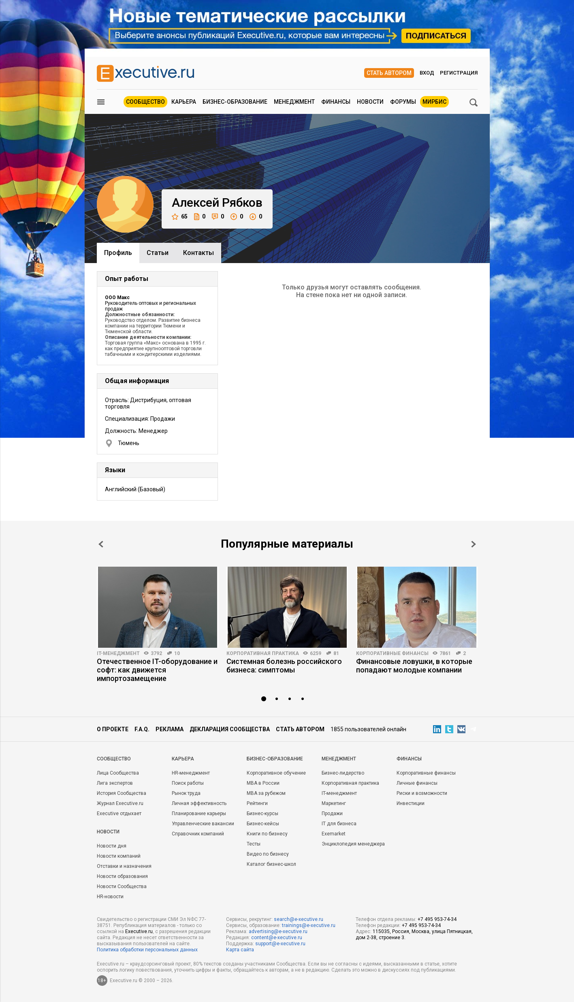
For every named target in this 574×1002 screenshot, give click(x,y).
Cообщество (114, 759)
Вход (427, 73)
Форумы (403, 101)
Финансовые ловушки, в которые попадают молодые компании (414, 665)
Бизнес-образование (235, 101)
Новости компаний (119, 856)
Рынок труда (186, 793)
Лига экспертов (115, 783)
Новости (370, 101)
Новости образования (122, 876)
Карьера (183, 101)
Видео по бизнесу (268, 854)
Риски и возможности (422, 793)
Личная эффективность (199, 803)
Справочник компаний (198, 834)
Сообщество (145, 101)
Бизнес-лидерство (343, 773)
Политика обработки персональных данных (147, 950)
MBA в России (263, 783)
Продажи (332, 813)
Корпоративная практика (262, 653)
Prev (101, 544)
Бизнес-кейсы (263, 823)
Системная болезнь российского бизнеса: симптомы (284, 665)
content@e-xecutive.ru (276, 937)
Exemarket (334, 834)
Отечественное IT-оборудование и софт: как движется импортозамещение (157, 670)
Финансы (335, 101)
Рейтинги (257, 803)
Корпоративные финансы (392, 653)
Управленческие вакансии (203, 823)
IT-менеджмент (118, 653)
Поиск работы (188, 783)
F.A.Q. (141, 729)
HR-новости (110, 896)
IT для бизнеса (339, 823)
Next (473, 544)
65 (180, 217)
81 (336, 653)
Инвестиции (411, 803)
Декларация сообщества (230, 729)
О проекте (112, 729)
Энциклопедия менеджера (353, 844)
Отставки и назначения (124, 866)
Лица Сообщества (118, 773)
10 (177, 653)
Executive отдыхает (119, 813)
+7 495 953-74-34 (437, 919)
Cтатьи (158, 253)
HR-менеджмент (191, 773)
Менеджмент (294, 101)
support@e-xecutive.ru (280, 943)
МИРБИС (434, 101)
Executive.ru (139, 931)
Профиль (118, 253)
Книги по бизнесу (267, 834)
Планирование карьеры (199, 813)
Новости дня (111, 846)
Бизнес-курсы (262, 813)
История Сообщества (121, 793)
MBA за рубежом (266, 793)
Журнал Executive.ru (120, 803)
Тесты (253, 844)
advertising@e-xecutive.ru (278, 931)
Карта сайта (240, 950)
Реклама (170, 729)
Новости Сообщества (122, 886)
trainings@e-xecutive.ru (308, 925)
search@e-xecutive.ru (298, 919)
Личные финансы (417, 783)
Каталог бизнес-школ (271, 864)
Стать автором (389, 73)
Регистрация (459, 73)
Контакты (198, 253)
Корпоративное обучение (276, 773)
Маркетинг (334, 803)
